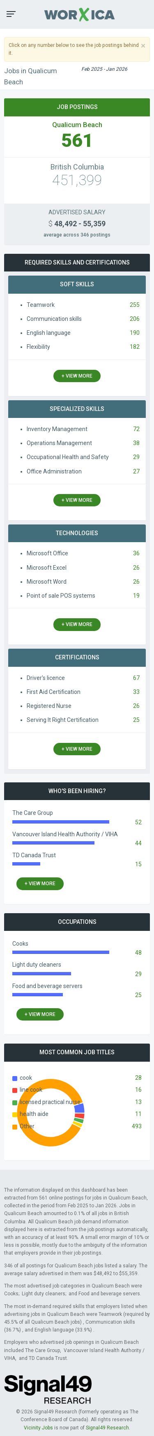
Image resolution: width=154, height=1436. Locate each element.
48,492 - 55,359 (77, 224)
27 (136, 471)
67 (136, 678)
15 (138, 864)
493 (137, 1126)
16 (138, 1089)
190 (135, 332)
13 (138, 1102)
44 (138, 843)
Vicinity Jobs (38, 1428)
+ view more (77, 376)
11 (138, 1114)
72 (136, 429)
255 (135, 305)
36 (136, 553)
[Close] (143, 46)
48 (138, 952)
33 (136, 692)
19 (136, 595)
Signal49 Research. (108, 1428)
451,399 (77, 180)
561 (77, 140)
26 (136, 567)
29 (136, 457)
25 (136, 720)
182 (135, 346)
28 (138, 1077)
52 (138, 822)
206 (135, 319)
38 (136, 443)
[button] (11, 14)
